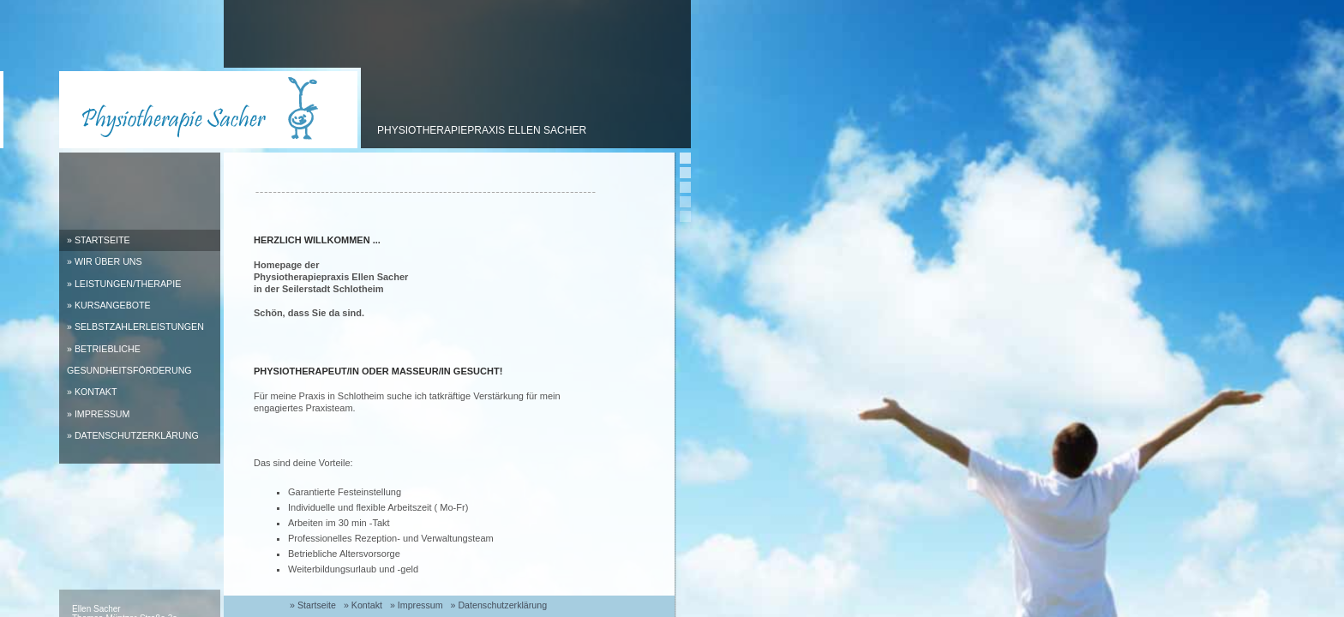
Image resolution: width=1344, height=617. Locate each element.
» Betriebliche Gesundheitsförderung (129, 359)
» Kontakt (92, 391)
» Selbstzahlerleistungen (135, 326)
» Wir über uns (104, 261)
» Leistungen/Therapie (124, 284)
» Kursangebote (109, 305)
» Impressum (98, 414)
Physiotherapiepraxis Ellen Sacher (481, 130)
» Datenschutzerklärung (133, 435)
